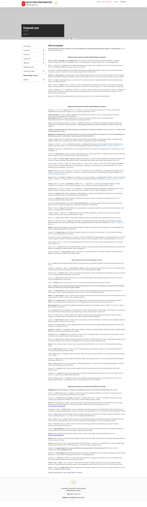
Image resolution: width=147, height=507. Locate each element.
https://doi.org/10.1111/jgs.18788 (56, 312)
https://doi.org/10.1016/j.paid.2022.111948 (114, 416)
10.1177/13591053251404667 (58, 86)
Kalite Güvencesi (106, 2)
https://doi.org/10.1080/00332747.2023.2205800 (72, 400)
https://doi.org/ (58, 336)
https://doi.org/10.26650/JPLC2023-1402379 (62, 205)
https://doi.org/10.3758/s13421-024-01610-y (78, 160)
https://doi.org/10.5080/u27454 (80, 200)
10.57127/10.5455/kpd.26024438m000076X (84, 421)
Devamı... (26, 39)
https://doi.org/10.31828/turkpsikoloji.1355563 (62, 355)
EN (117, 2)
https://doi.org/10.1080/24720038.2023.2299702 (68, 380)
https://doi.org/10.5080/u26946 (55, 440)
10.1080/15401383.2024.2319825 (70, 336)
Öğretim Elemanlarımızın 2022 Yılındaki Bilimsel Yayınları (65, 478)
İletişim (99, 2)
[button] (144, 26)
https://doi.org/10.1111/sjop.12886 (56, 411)
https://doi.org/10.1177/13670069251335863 (68, 258)
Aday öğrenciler (28, 72)
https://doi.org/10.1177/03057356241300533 (89, 321)
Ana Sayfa (26, 51)
